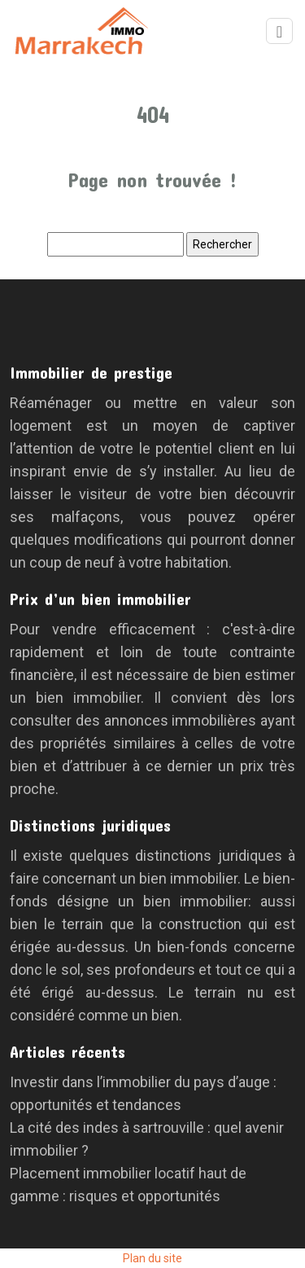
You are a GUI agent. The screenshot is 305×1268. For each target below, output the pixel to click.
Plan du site (152, 1258)
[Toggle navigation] (279, 31)
